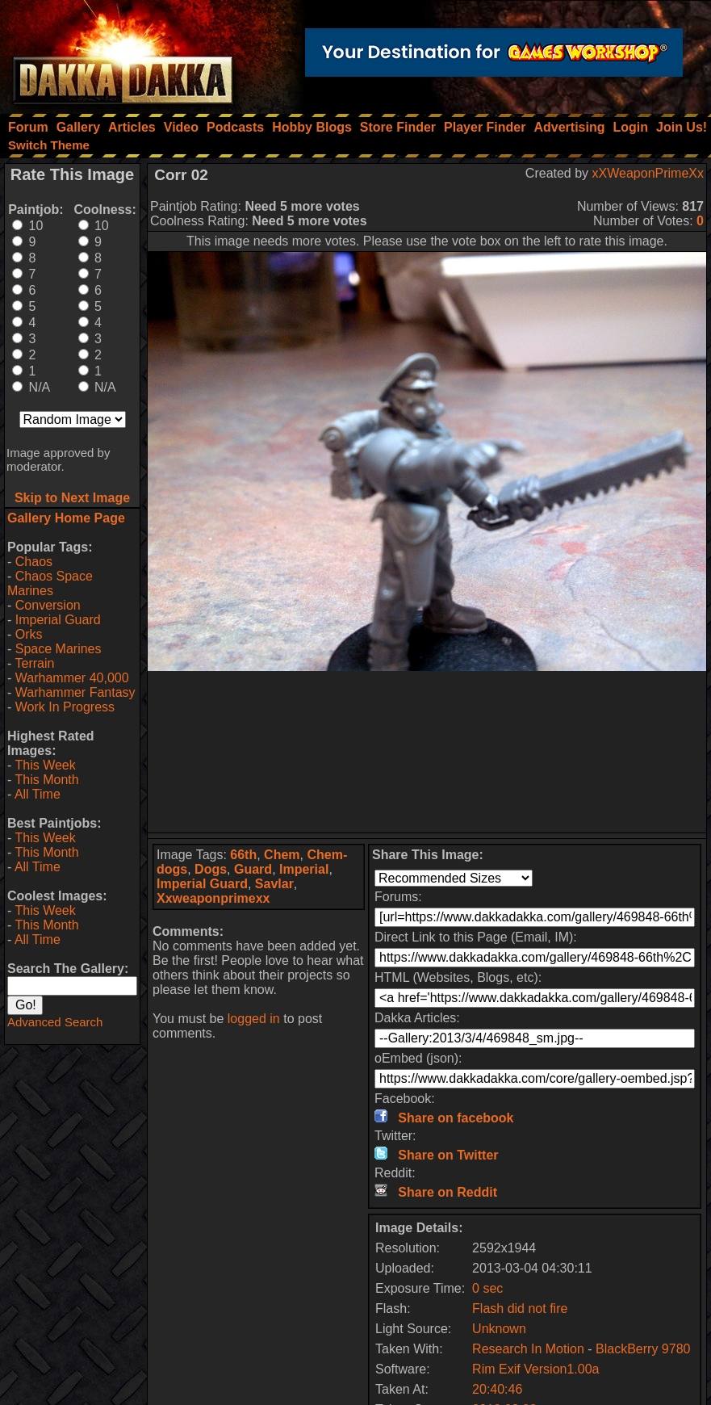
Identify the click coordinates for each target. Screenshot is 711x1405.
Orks (29, 634)
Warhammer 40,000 (72, 678)
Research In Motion (528, 1349)
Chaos (33, 561)
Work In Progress (65, 707)
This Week (45, 765)
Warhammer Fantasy (75, 692)
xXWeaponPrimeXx (648, 173)
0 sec (487, 1288)
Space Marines (58, 649)
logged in (254, 1018)
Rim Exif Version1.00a (535, 1369)
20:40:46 (497, 1389)
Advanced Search (54, 1022)
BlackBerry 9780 (643, 1349)
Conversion (48, 605)
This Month (46, 779)
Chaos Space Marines (50, 583)
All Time (38, 794)
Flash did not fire (519, 1308)
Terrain (34, 663)
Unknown (499, 1329)
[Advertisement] (427, 752)
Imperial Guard (58, 620)
